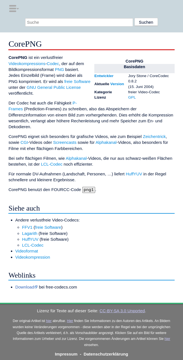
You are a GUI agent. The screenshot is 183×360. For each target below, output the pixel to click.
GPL (132, 97)
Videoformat (26, 250)
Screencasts (65, 142)
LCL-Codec (51, 164)
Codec (53, 63)
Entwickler (103, 76)
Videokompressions (26, 63)
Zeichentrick (154, 136)
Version (117, 84)
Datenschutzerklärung (106, 353)
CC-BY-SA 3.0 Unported (122, 310)
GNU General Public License (54, 87)
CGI (24, 142)
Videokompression (32, 256)
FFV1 (27, 226)
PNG (59, 69)
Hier (70, 320)
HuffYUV (134, 173)
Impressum (66, 353)
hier (49, 320)
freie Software (77, 81)
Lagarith (29, 232)
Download (24, 286)
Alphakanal (105, 142)
